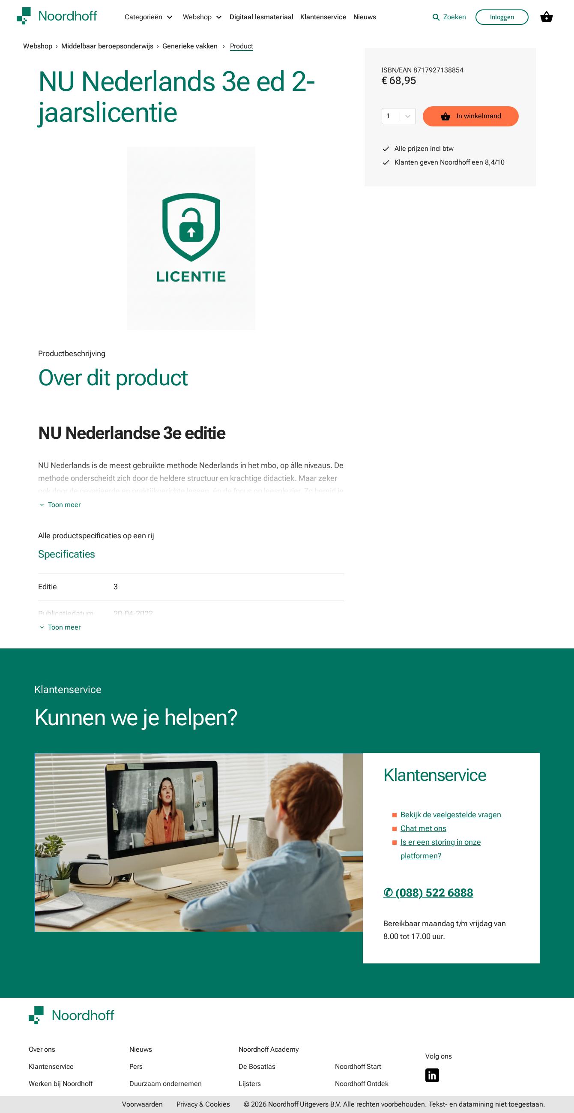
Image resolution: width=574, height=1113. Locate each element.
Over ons (42, 1049)
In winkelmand (470, 116)
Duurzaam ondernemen (165, 1084)
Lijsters (250, 1084)
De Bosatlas (257, 1066)
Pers (136, 1066)
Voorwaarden (142, 1104)
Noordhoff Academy (269, 1049)
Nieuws (364, 17)
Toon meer (64, 505)
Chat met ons (423, 828)
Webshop (37, 46)
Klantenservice (323, 17)
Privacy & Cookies (203, 1104)
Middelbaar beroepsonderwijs (107, 46)
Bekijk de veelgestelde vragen (451, 814)
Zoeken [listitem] (449, 17)
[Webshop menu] (203, 17)
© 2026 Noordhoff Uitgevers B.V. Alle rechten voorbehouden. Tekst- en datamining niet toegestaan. (394, 1104)
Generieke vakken (190, 46)
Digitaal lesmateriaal (261, 17)
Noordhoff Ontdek (362, 1084)
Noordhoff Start (358, 1066)
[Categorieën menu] (149, 17)
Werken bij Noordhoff (61, 1084)
